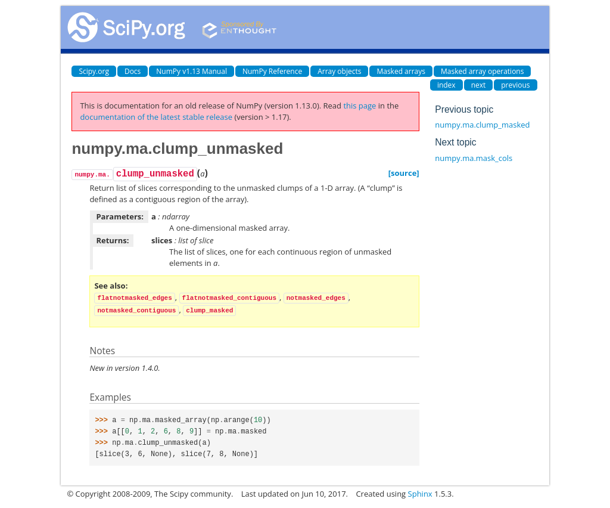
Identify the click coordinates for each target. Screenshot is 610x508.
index (446, 85)
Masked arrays (400, 71)
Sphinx (420, 493)
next (478, 85)
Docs (133, 71)
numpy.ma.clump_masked (482, 124)
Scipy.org (94, 71)
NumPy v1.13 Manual (191, 71)
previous (515, 85)
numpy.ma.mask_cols (473, 158)
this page (359, 105)
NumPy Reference (272, 71)
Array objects (339, 71)
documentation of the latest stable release (156, 116)
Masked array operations (482, 71)
